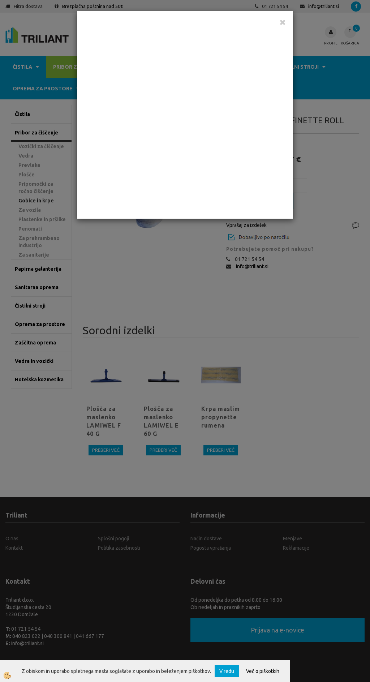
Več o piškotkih (262, 671)
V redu (226, 671)
